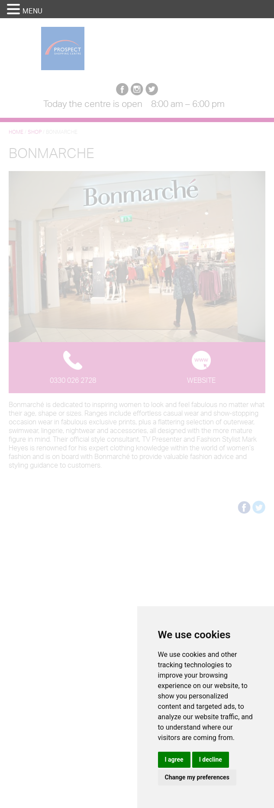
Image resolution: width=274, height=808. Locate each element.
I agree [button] (174, 759)
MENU (32, 10)
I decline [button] (210, 759)
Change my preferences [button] (197, 777)
